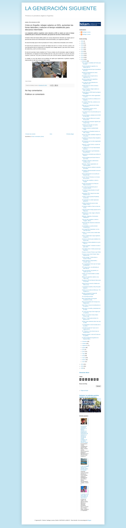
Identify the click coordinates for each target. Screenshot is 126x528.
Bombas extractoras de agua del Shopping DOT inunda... (89, 294)
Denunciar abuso (84, 372)
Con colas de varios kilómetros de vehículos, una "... (89, 83)
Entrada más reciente (30, 134)
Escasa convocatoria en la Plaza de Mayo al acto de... (90, 184)
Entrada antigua (70, 134)
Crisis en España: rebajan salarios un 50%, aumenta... (90, 89)
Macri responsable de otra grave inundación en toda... (89, 299)
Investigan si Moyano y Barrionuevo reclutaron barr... (90, 161)
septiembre (85, 345)
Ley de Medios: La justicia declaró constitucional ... (90, 226)
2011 (82, 364)
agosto (84, 347)
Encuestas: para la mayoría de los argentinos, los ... (90, 76)
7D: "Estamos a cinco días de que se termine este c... (90, 332)
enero (83, 361)
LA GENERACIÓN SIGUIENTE (61, 8)
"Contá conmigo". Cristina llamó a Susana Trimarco (89, 258)
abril (83, 355)
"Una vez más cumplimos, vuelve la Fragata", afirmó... (90, 220)
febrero (84, 359)
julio (83, 349)
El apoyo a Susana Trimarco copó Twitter (91, 252)
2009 (82, 368)
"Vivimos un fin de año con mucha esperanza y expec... (90, 125)
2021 (82, 41)
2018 (82, 47)
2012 (82, 59)
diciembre (84, 61)
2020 (82, 43)
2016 (82, 51)
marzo (83, 357)
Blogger (89, 520)
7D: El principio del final (87, 296)
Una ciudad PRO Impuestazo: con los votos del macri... (90, 230)
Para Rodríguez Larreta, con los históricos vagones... (89, 109)
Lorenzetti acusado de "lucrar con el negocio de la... (90, 328)
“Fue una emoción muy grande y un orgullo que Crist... (90, 271)
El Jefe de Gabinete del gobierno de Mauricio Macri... (90, 338)
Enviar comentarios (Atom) (38, 136)
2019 (82, 45)
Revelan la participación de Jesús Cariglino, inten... (89, 73)
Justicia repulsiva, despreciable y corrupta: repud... (89, 261)
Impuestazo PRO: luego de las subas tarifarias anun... (90, 194)
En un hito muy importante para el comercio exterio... (89, 187)
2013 (82, 57)
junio (83, 351)
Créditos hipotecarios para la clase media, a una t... (90, 204)
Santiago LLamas (86, 32)
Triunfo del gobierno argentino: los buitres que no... (90, 67)
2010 (82, 366)
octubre (84, 343)
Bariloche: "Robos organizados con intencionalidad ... (90, 164)
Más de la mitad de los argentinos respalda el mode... (89, 80)
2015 (82, 53)
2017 (82, 49)
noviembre (84, 341)
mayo (83, 353)
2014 (82, 55)
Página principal (84, 390)
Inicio (51, 134)
